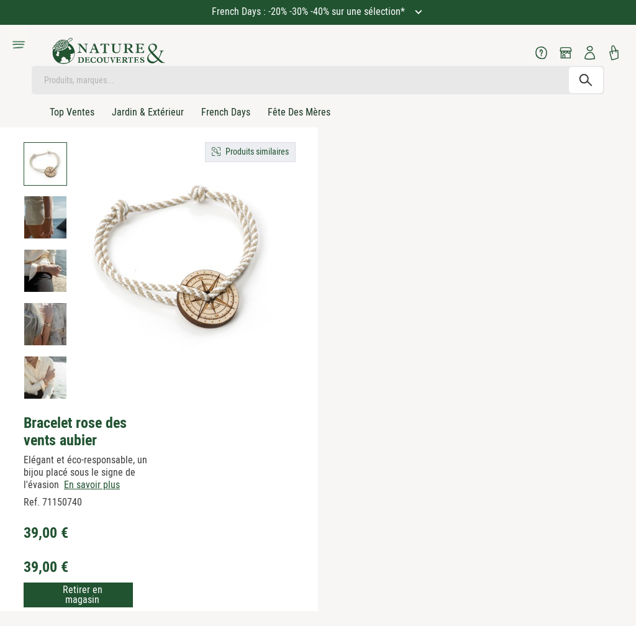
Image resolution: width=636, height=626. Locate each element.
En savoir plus (92, 485)
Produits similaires (257, 151)
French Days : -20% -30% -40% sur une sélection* (309, 11)
